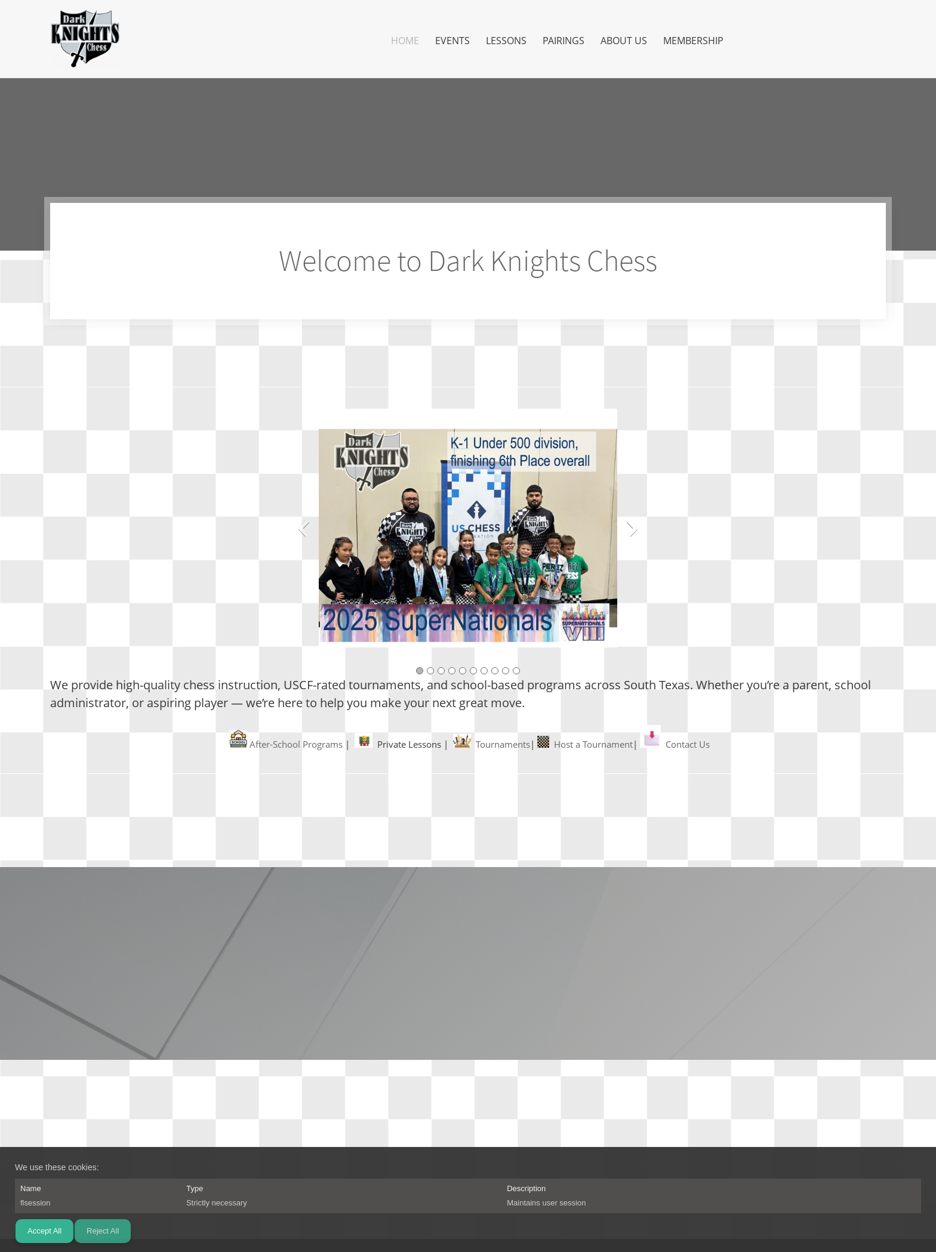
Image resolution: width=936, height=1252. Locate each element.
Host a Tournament (593, 744)
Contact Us (688, 744)
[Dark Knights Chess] (85, 39)
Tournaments (503, 744)
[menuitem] (405, 40)
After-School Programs (296, 744)
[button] (468, 531)
